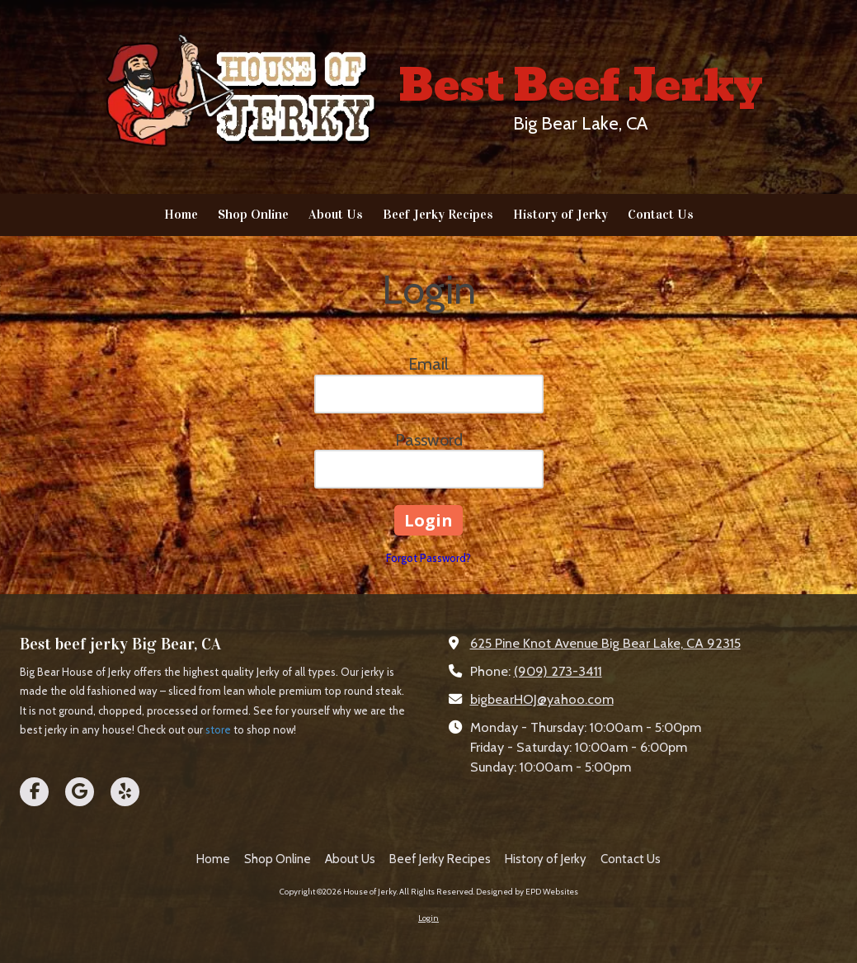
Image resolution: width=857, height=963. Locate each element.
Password (429, 440)
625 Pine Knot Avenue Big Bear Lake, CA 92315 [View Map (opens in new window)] (605, 643)
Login (428, 918)
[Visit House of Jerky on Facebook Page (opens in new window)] (34, 791)
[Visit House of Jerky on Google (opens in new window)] (79, 791)
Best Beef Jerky (580, 85)
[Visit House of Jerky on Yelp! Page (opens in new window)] (125, 791)
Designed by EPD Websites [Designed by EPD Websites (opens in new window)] (527, 891)
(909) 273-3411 (558, 671)
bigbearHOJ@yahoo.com (542, 699)
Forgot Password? (428, 557)
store (218, 729)
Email (428, 364)
